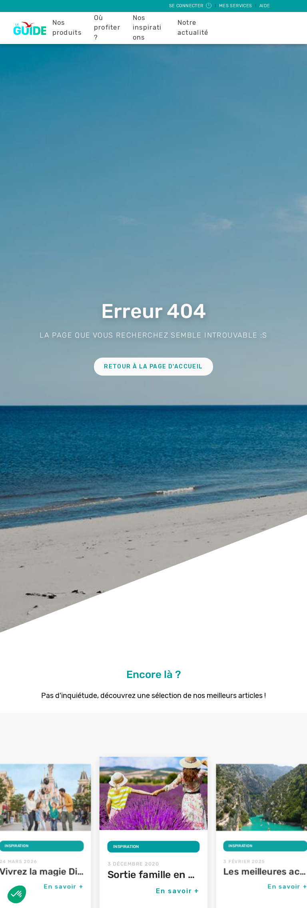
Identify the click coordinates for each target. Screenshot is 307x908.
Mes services (236, 5)
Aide (264, 5)
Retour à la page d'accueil (153, 366)
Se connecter (191, 5)
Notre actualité (193, 27)
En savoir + (64, 886)
